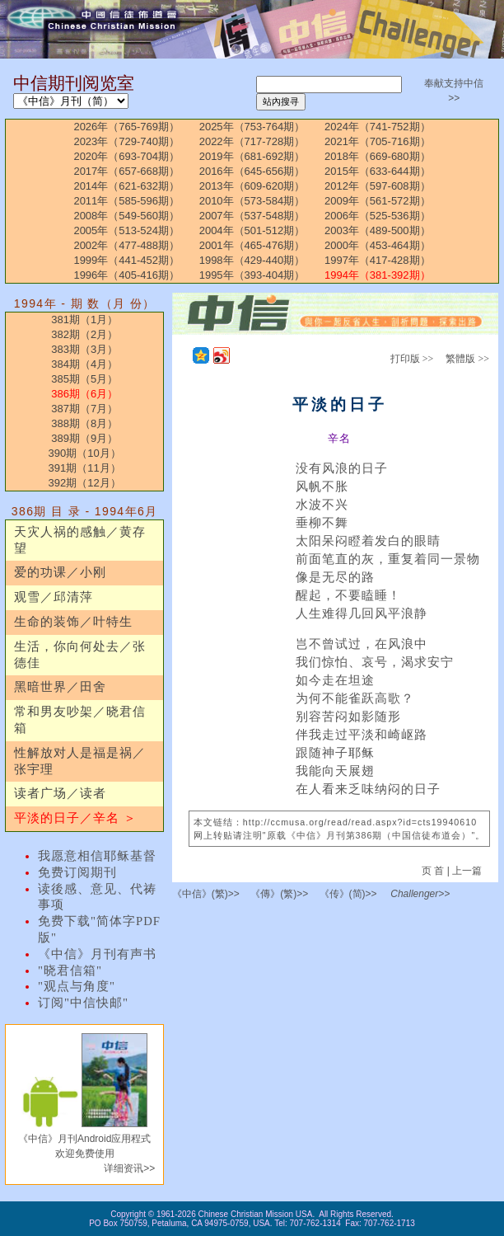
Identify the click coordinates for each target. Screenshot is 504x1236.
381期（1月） (84, 319)
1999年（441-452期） (126, 260)
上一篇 (467, 870)
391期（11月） (85, 468)
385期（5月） (84, 379)
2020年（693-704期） (126, 156)
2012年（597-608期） (377, 186)
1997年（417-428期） (377, 260)
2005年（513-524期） (126, 230)
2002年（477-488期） (126, 245)
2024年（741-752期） (377, 126)
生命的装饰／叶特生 (73, 621)
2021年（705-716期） (377, 141)
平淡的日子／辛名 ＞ (75, 818)
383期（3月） (84, 349)
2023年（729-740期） (126, 141)
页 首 (434, 870)
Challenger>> (420, 894)
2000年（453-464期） (377, 245)
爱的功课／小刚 (60, 572)
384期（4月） (84, 364)
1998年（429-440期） (252, 260)
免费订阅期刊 (77, 872)
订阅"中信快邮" (83, 1002)
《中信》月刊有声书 (97, 954)
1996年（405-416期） (126, 275)
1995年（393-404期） (252, 275)
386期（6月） (84, 394)
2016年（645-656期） (252, 171)
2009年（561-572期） (377, 201)
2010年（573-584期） (252, 201)
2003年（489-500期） (377, 230)
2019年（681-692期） (252, 156)
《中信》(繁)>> (206, 894)
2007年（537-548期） (252, 215)
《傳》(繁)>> (279, 894)
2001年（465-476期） (252, 245)
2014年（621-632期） (126, 186)
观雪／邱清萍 (53, 597)
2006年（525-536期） (377, 215)
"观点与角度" (76, 986)
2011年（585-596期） (126, 201)
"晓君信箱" (70, 970)
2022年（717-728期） (252, 141)
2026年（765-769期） (126, 126)
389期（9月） (84, 438)
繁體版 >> (467, 358)
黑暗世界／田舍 (60, 686)
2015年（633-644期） (377, 171)
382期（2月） (84, 334)
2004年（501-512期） (252, 230)
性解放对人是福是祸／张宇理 (80, 761)
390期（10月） (85, 453)
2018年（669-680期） (377, 156)
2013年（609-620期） (252, 186)
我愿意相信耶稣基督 (97, 855)
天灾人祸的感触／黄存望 (80, 540)
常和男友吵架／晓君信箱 (80, 720)
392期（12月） (85, 483)
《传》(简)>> (348, 894)
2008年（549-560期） (126, 215)
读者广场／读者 (60, 793)
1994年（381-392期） (377, 275)
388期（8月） (84, 423)
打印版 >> (412, 358)
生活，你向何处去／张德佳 (80, 655)
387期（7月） (84, 408)
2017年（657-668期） (126, 171)
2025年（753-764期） (252, 126)
